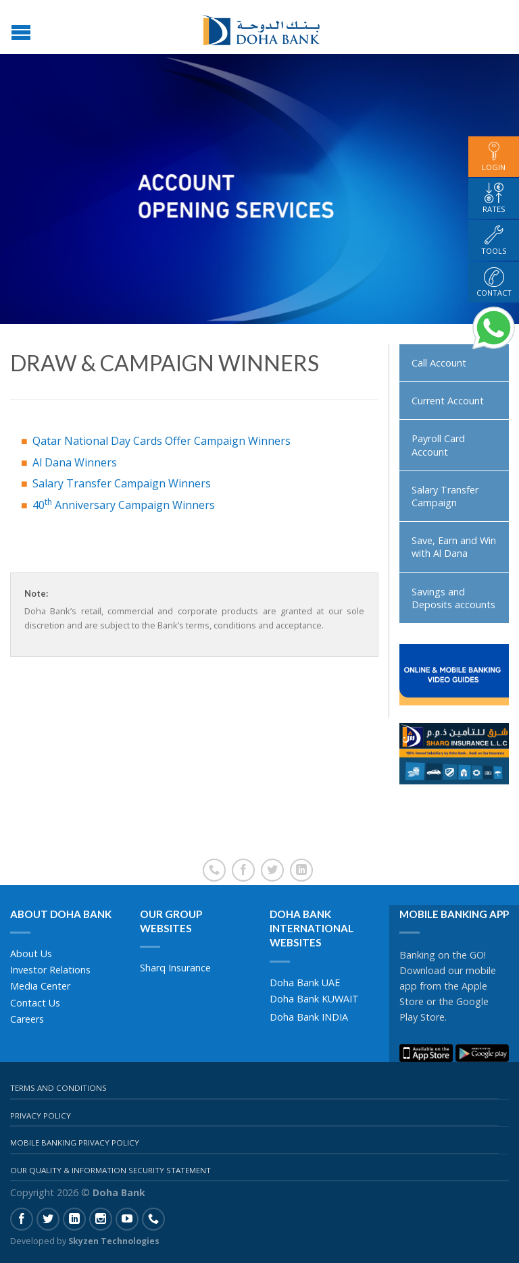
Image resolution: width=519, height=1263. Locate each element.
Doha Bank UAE (305, 982)
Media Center (40, 985)
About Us (31, 953)
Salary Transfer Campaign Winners (121, 483)
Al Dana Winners (74, 462)
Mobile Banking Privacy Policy (74, 1142)
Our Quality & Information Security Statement (110, 1170)
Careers (27, 1019)
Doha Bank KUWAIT (314, 998)
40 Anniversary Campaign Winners (123, 505)
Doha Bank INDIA (309, 1017)
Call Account (439, 362)
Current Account (448, 400)
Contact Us (35, 1002)
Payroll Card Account (438, 445)
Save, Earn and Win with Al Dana (454, 547)
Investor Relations (50, 969)
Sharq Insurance (175, 967)
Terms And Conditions (58, 1088)
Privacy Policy (40, 1115)
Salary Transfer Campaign (445, 496)
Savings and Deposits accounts (453, 598)
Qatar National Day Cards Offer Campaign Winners (161, 440)
